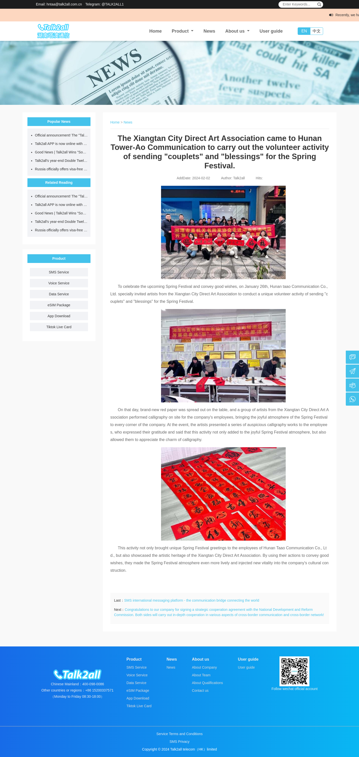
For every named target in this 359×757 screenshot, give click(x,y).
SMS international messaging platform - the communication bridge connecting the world (191, 600)
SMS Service (59, 272)
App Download (59, 316)
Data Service (59, 294)
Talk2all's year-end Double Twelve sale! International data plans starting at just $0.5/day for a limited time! (61, 161)
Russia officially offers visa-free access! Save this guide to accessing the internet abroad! (61, 169)
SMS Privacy (179, 742)
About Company (204, 667)
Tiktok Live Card (59, 327)
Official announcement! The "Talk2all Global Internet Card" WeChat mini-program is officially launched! (61, 135)
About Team (201, 675)
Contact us (200, 691)
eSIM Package (59, 305)
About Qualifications (207, 683)
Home (155, 31)
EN (304, 31)
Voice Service (59, 283)
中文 (317, 31)
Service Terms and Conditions (179, 734)
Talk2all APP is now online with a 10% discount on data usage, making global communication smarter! (61, 144)
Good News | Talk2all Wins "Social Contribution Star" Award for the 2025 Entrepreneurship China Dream (61, 152)
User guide (271, 31)
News (209, 31)
